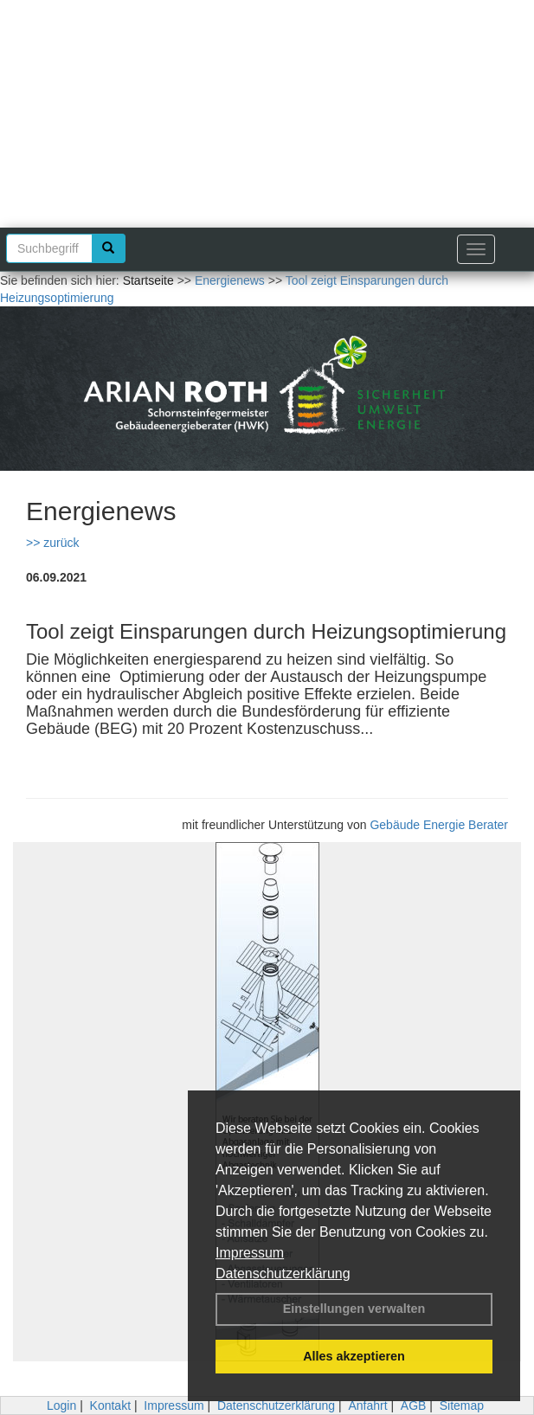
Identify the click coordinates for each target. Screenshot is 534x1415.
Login (61, 1405)
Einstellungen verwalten (354, 1308)
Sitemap (462, 1405)
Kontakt (110, 1405)
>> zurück (52, 543)
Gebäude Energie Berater (439, 825)
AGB (414, 1405)
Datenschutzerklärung (283, 1273)
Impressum (250, 1252)
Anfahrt (367, 1405)
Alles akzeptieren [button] (354, 1356)
